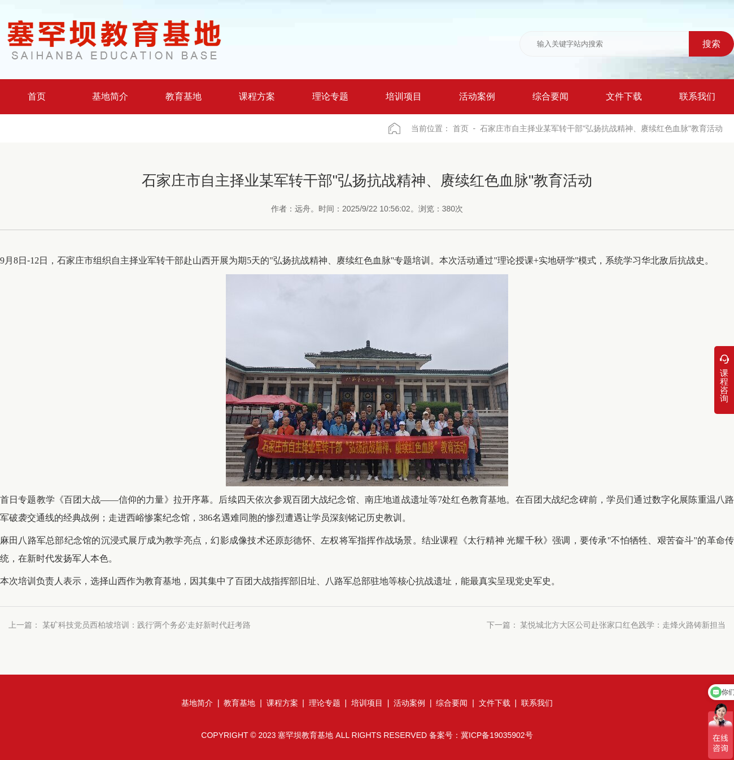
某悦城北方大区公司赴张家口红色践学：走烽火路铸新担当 (623, 625)
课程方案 (282, 702)
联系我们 (537, 702)
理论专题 (324, 702)
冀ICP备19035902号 (497, 735)
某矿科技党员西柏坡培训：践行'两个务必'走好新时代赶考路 (146, 625)
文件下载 (494, 702)
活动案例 (409, 702)
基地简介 (197, 702)
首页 (461, 128)
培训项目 (367, 702)
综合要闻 (452, 702)
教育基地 (239, 702)
